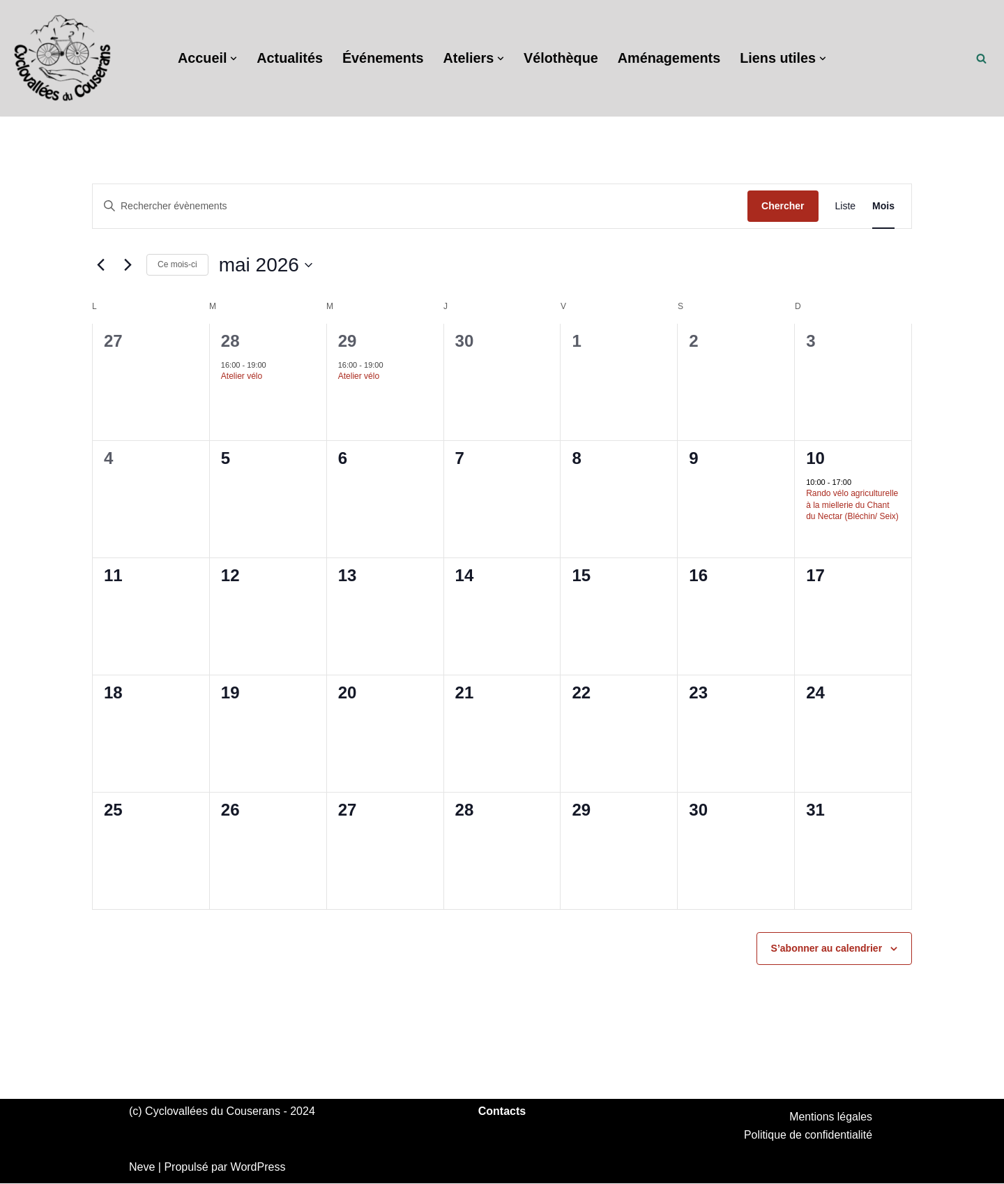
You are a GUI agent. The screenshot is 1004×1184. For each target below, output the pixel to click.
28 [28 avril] (230, 340)
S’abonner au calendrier (827, 948)
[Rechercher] (981, 58)
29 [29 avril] (347, 340)
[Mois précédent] (100, 265)
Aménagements (670, 58)
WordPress (258, 1168)
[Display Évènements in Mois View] (883, 206)
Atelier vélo (241, 376)
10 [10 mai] (815, 458)
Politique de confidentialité (807, 1135)
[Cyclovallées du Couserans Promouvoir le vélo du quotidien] (62, 58)
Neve (142, 1168)
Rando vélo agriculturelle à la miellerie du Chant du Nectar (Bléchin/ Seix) (852, 504)
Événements (382, 58)
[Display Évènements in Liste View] (845, 206)
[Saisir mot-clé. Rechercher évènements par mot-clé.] (420, 206)
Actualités (287, 58)
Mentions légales (830, 1117)
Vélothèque (561, 58)
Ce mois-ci (177, 264)
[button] (231, 58)
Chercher (782, 205)
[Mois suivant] (127, 265)
